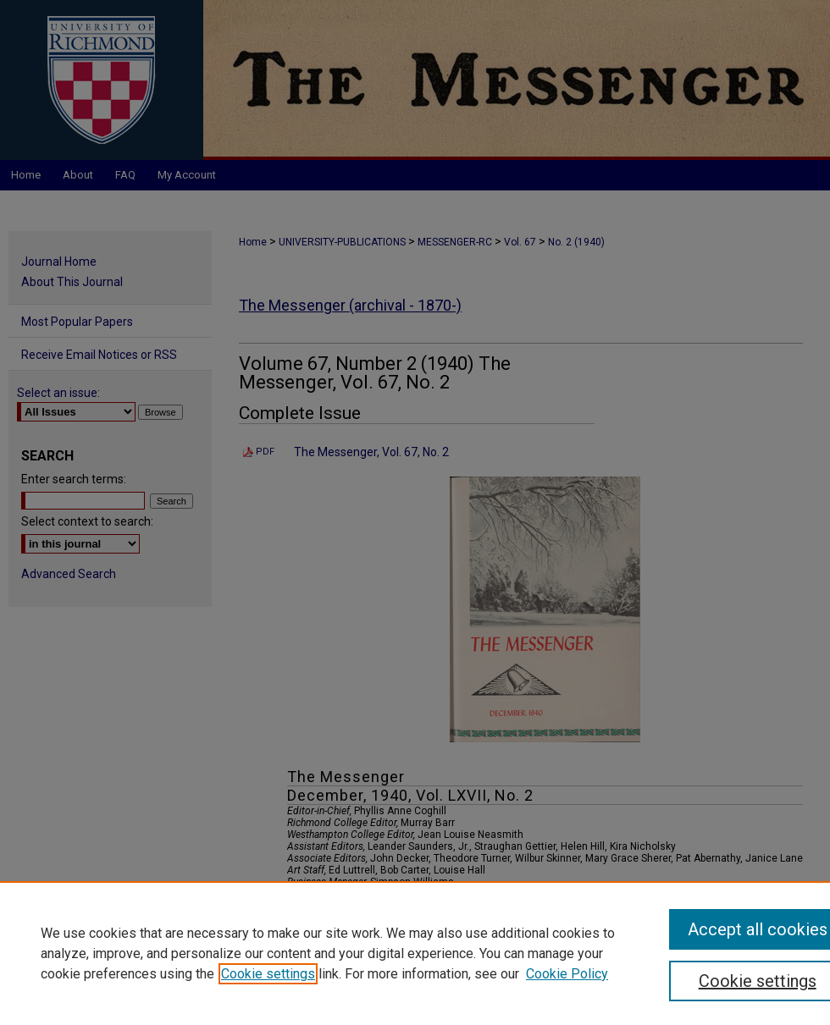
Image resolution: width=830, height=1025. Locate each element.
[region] (415, 953)
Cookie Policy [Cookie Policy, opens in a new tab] (567, 974)
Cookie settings (268, 974)
